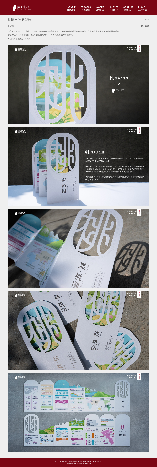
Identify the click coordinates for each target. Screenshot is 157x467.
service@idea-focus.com (84, 463)
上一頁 (146, 20)
